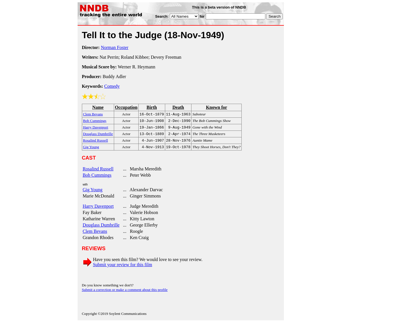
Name (98, 107)
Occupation (126, 107)
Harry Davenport (98, 209)
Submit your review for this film (122, 268)
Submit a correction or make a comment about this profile (125, 293)
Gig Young (92, 193)
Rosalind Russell (98, 172)
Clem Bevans (95, 234)
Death (178, 107)
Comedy (112, 86)
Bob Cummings (97, 178)
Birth (152, 107)
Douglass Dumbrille (101, 228)
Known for (216, 107)
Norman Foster (114, 47)
